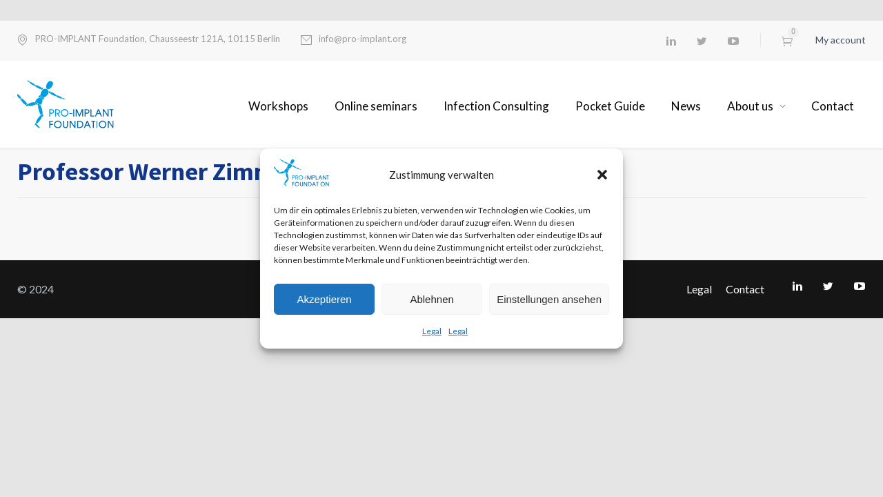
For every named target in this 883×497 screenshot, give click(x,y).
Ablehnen (431, 299)
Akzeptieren (324, 299)
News (686, 106)
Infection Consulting (496, 106)
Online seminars (376, 106)
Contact (832, 106)
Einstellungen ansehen (549, 299)
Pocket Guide (610, 106)
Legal (432, 331)
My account (840, 40)
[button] (602, 175)
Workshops (278, 106)
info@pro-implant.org (362, 38)
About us (750, 106)
